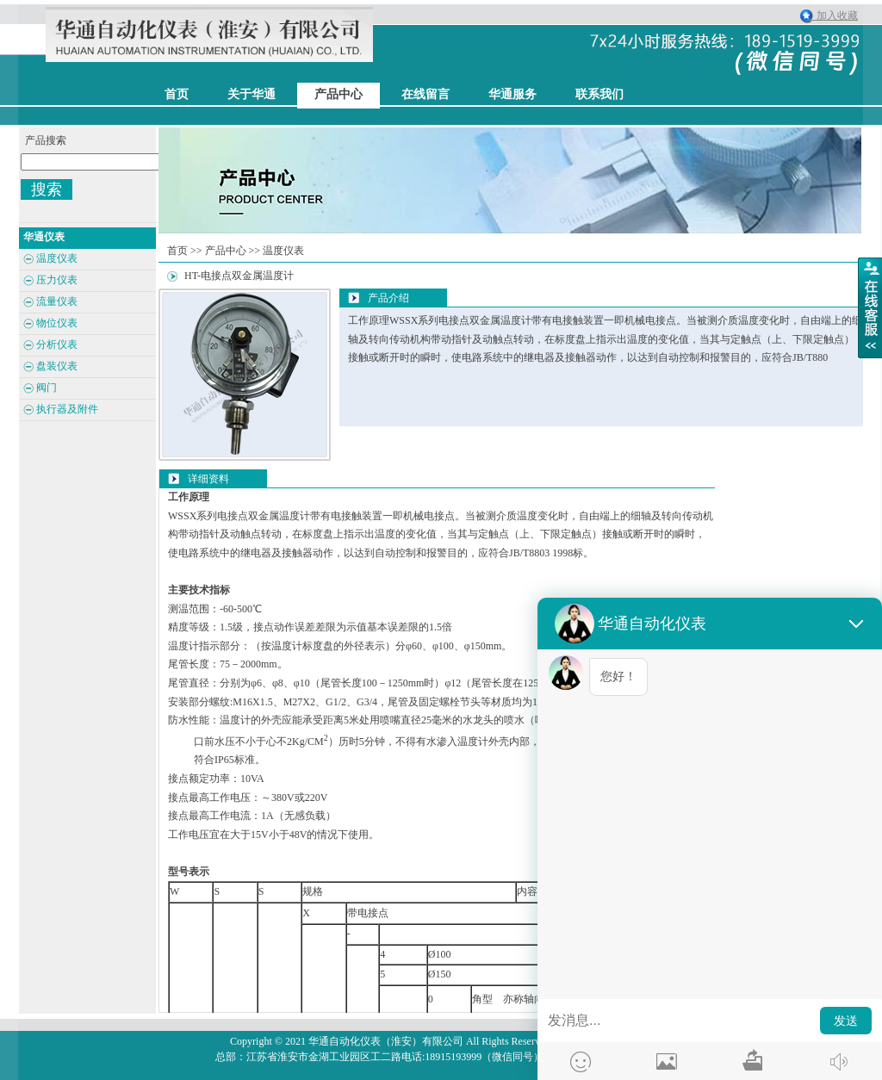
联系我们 (599, 94)
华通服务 (512, 94)
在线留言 (425, 94)
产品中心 (338, 94)
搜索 (46, 189)
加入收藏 (833, 15)
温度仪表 (283, 251)
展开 (870, 307)
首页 (177, 251)
